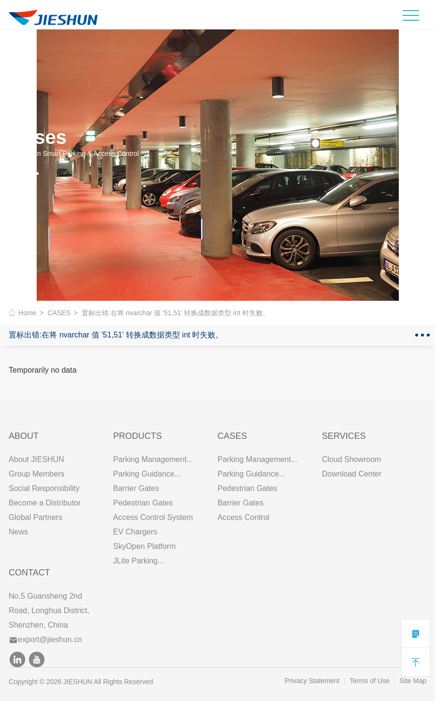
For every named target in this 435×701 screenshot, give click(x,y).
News (18, 532)
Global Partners (35, 517)
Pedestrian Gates (143, 503)
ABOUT (24, 436)
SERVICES (344, 436)
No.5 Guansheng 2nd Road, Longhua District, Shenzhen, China (49, 610)
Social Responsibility (44, 488)
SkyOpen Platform (144, 546)
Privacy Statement (312, 681)
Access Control (243, 517)
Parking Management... (153, 459)
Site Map (413, 681)
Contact (29, 572)
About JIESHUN (36, 459)
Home (27, 313)
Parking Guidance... (147, 474)
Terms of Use (369, 681)
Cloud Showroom (351, 459)
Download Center (352, 474)
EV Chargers (135, 532)
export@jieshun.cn (46, 639)
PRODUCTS (137, 436)
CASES (58, 313)
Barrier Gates (136, 488)
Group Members (37, 474)
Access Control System (153, 517)
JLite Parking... (138, 561)
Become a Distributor (45, 503)
